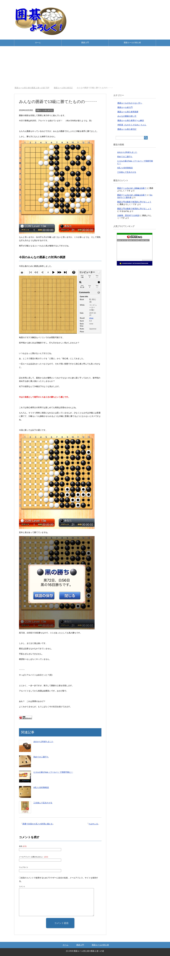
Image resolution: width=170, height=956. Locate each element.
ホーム (38, 43)
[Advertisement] (85, 66)
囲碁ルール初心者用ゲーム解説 (130, 120)
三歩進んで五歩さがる (42, 803)
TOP (32, 88)
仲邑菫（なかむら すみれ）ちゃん (131, 125)
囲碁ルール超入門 (125, 107)
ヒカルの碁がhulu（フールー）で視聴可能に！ (53, 772)
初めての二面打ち (41, 757)
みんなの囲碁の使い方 (126, 116)
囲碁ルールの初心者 (132, 43)
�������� (147, 260)
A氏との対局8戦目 (41, 787)
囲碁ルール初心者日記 (44, 110)
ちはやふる (93, 824)
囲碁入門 (85, 43)
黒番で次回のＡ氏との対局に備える (37, 824)
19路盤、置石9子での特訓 (128, 215)
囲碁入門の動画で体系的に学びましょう (134, 202)
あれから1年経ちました (43, 742)
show (91, 318)
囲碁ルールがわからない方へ (129, 103)
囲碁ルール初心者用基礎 (127, 112)
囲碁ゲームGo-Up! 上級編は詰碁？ (132, 188)
